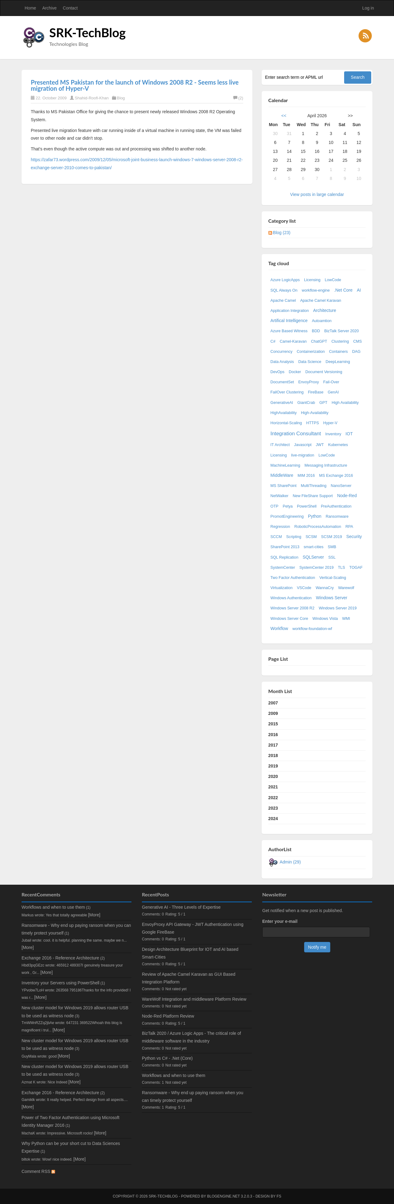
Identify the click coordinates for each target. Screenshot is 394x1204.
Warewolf (346, 588)
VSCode (304, 588)
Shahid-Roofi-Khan (92, 98)
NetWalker (279, 496)
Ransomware (337, 516)
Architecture (324, 310)
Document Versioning (323, 372)
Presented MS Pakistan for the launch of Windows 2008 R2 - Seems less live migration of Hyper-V (135, 85)
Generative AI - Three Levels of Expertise (181, 907)
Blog (121, 98)
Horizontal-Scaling (286, 423)
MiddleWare (282, 475)
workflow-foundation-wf (312, 629)
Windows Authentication (291, 598)
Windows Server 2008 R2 (293, 608)
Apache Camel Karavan (320, 300)
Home (30, 8)
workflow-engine (316, 290)
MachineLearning (285, 465)
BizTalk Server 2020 (341, 331)
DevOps (278, 372)
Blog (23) (282, 232)
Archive (49, 8)
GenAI (333, 392)
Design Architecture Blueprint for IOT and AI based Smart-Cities (190, 953)
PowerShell (307, 506)
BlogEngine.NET (223, 1196)
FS (278, 1196)
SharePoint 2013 (285, 547)
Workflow (279, 628)
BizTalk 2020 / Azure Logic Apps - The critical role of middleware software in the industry (191, 1037)
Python (314, 516)
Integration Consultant (296, 434)
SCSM (311, 537)
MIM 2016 (306, 475)
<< (283, 115)
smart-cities (313, 547)
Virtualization (282, 588)
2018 (273, 755)
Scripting (293, 537)
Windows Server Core (289, 618)
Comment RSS (38, 1171)
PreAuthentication (336, 506)
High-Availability (314, 413)
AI (359, 290)
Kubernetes (338, 445)
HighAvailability (284, 413)
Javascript (303, 445)
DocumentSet (282, 382)
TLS (341, 567)
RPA (349, 526)
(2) (238, 98)
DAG (356, 351)
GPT (324, 403)
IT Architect (280, 445)
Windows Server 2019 (337, 608)
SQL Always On (284, 290)
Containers (338, 351)
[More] (94, 914)
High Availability (345, 403)
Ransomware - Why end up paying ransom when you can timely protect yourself (192, 1096)
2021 (273, 786)
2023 (273, 808)
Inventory (333, 434)
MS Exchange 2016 (336, 475)
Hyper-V (330, 423)
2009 (273, 713)
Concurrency (281, 351)
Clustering (340, 341)
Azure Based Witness (289, 331)
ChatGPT (319, 341)
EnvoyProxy (308, 382)
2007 (273, 702)
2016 (273, 734)
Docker (295, 372)
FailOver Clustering (287, 392)
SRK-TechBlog (87, 32)
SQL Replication (285, 557)
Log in (368, 8)
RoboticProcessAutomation (317, 526)
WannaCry (325, 588)
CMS (357, 341)
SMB (332, 547)
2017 (273, 745)
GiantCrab (306, 403)
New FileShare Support (313, 496)
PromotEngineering (287, 516)
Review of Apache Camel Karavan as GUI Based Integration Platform (188, 978)
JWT (320, 445)
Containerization (311, 351)
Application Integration (290, 311)
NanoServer (341, 486)
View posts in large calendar (317, 194)
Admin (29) (290, 861)
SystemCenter (283, 567)
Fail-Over (331, 382)
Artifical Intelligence (289, 320)
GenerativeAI (282, 403)
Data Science (309, 362)
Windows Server (331, 597)
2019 (273, 765)
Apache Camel (283, 300)
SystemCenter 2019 (316, 567)
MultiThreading (313, 486)
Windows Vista (325, 618)
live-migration (302, 455)
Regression (280, 526)
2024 (273, 818)
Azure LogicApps (285, 280)
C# (273, 341)
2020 (273, 776)
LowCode (333, 280)
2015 (273, 723)
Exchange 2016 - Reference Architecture (60, 957)
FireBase (315, 392)
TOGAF (356, 567)
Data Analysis (282, 362)
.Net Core (343, 290)
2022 (273, 797)
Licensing (312, 280)
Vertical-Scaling (333, 578)
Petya (287, 506)
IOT (349, 433)
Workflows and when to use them (53, 907)
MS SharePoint (284, 486)
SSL (332, 557)
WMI (346, 618)
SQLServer (313, 557)
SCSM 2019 (331, 537)
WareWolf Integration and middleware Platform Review (194, 999)
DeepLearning (338, 362)
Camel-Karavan (293, 341)
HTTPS (312, 423)
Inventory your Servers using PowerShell (60, 982)
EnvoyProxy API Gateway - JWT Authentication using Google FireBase (192, 928)
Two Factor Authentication (293, 578)
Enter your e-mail (279, 921)
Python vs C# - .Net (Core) (167, 1058)
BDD (316, 331)
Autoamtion (322, 321)
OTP (275, 506)
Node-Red (347, 495)
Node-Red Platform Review (168, 1016)
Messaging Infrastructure (325, 465)
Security (354, 536)
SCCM (276, 537)
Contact (70, 8)
